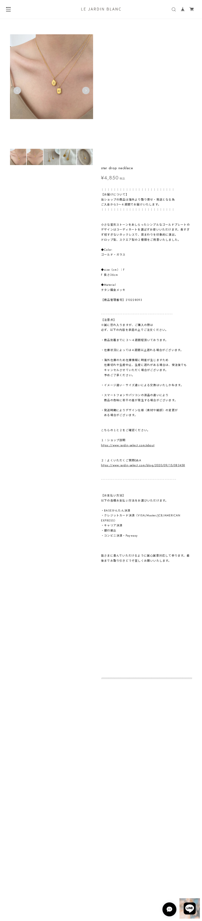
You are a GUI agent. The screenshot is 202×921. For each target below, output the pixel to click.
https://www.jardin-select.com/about (128, 316)
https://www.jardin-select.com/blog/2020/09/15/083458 (143, 336)
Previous (17, 91)
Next (84, 91)
